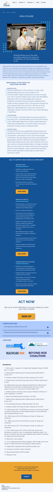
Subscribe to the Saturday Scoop (11, 488)
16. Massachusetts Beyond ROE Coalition (16, 452)
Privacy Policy (6, 486)
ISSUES (8, 12)
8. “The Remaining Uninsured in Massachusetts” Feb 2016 (21, 404)
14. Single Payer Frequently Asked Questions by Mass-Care (22, 446)
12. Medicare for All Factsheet (13, 439)
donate (37, 2)
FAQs (3, 485)
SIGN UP (26, 316)
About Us (14, 2)
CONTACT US (5, 489)
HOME (4, 12)
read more (22, 191)
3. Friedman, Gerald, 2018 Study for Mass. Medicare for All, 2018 (23, 377)
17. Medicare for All (10, 455)
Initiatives (21, 2)
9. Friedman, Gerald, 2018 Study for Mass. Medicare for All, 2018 (23, 407)
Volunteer (43, 2)
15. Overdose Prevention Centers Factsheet (17, 449)
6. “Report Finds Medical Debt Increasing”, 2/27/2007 (20, 396)
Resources (29, 2)
